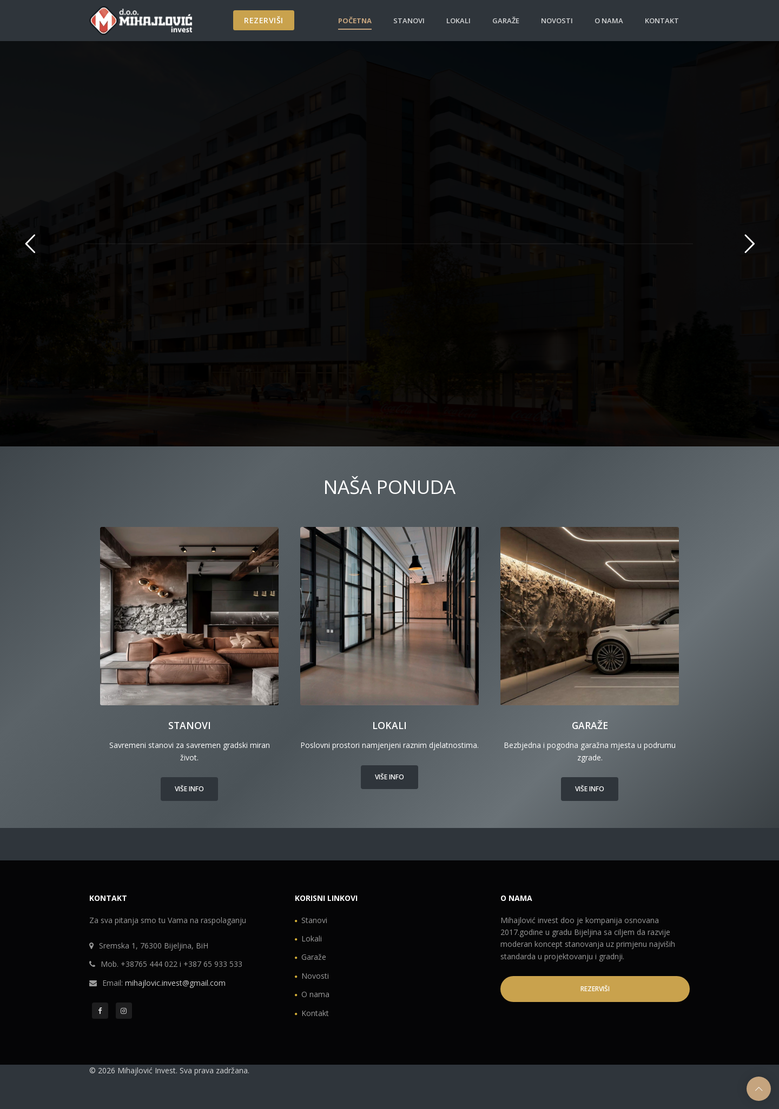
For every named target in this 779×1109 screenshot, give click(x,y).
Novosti (557, 20)
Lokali (458, 20)
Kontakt (662, 20)
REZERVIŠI (263, 20)
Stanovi (409, 20)
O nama (609, 20)
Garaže (505, 20)
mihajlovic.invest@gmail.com (175, 983)
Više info (189, 788)
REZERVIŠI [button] (595, 988)
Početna (355, 20)
